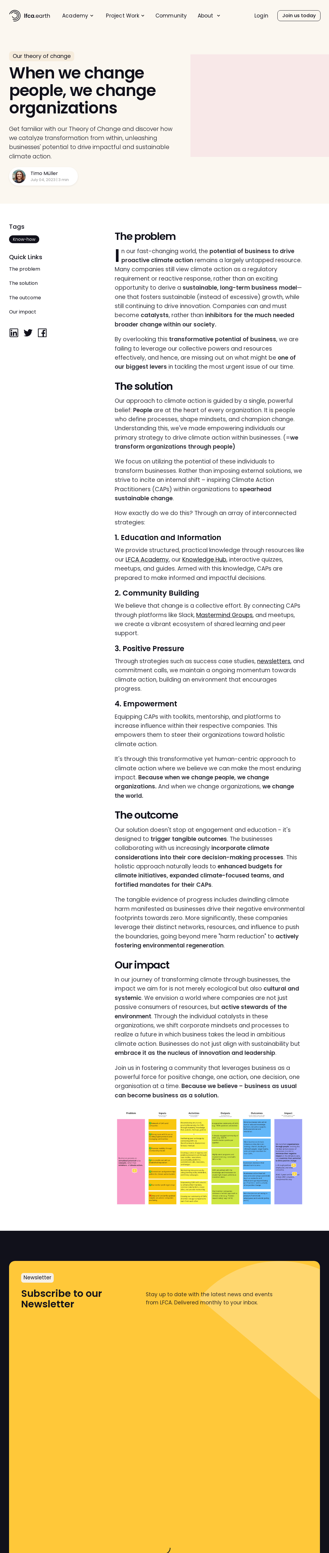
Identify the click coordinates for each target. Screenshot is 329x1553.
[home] (29, 16)
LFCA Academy (147, 559)
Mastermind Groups (224, 615)
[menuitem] (78, 15)
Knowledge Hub (204, 559)
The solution (23, 283)
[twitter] (28, 333)
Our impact (22, 311)
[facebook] (42, 333)
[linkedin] (14, 333)
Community (171, 15)
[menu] (141, 15)
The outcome (25, 297)
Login (261, 15)
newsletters (273, 661)
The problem (24, 269)
